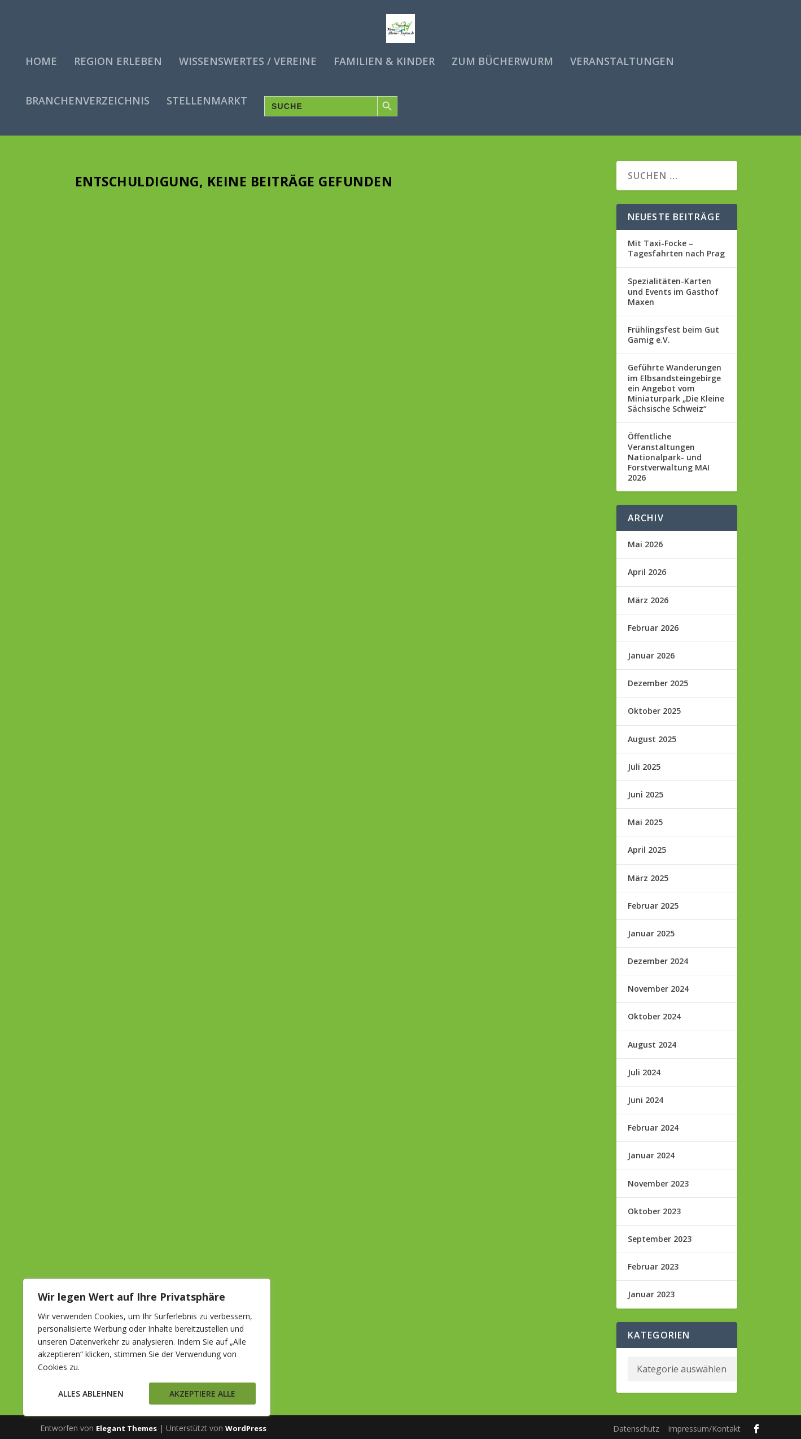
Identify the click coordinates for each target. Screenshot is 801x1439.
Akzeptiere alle (202, 1393)
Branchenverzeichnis (87, 101)
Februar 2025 (653, 902)
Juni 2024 (645, 1097)
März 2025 (648, 874)
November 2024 (658, 985)
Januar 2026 (651, 652)
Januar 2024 (651, 1152)
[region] (147, 1347)
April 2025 (647, 846)
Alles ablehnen (91, 1393)
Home (41, 62)
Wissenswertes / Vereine (248, 62)
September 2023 (659, 1236)
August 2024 (652, 1041)
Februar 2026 (653, 625)
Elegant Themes (126, 1425)
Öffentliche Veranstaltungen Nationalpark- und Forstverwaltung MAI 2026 (669, 454)
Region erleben (118, 62)
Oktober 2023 (654, 1208)
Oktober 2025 (654, 708)
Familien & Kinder (384, 62)
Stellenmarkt (207, 101)
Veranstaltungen (622, 62)
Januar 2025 (651, 930)
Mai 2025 (645, 819)
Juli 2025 (644, 763)
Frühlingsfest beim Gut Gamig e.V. (673, 331)
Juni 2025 (645, 791)
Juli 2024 (644, 1069)
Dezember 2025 (658, 680)
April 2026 (647, 569)
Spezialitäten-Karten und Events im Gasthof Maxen (673, 288)
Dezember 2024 (658, 958)
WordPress (245, 1425)
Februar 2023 (653, 1263)
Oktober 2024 (654, 1013)
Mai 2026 (645, 541)
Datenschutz (636, 1425)
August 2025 (652, 736)
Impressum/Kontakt (704, 1425)
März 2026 (648, 597)
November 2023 (658, 1180)
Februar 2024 (653, 1124)
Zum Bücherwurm (502, 62)
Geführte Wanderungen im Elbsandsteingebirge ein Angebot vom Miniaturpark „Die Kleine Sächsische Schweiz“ (676, 385)
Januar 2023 (651, 1291)
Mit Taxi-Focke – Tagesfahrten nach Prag (676, 245)
